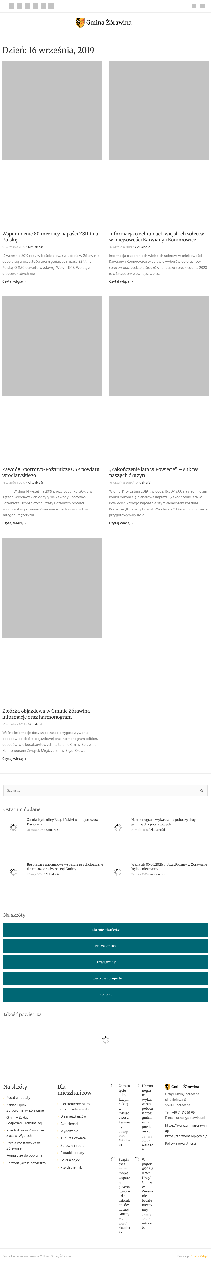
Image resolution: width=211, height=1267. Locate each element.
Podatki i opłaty (18, 1098)
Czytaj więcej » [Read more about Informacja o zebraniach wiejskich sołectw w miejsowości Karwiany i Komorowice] (121, 282)
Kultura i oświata (73, 1138)
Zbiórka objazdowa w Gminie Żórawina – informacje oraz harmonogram (48, 714)
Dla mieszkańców (73, 1116)
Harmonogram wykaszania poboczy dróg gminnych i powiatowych (163, 822)
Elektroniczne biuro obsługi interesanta (75, 1107)
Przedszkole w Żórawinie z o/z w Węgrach (25, 1133)
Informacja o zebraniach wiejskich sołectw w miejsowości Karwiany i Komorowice (156, 237)
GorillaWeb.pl (199, 1256)
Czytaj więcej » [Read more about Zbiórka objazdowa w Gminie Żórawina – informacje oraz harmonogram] (14, 759)
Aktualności (36, 247)
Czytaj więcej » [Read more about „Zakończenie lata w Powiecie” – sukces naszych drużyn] (121, 523)
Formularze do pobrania (24, 1156)
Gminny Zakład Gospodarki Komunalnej (24, 1120)
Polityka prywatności (180, 1144)
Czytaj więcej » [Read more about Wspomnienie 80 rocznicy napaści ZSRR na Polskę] (14, 282)
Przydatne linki (71, 1167)
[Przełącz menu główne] (201, 23)
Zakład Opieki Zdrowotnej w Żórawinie (25, 1108)
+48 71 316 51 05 (183, 1112)
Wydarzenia (69, 1131)
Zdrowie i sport (72, 1146)
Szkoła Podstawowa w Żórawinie (23, 1146)
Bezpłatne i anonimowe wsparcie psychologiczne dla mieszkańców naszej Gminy (65, 866)
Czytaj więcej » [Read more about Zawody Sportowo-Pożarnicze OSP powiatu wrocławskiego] (14, 523)
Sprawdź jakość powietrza (26, 1163)
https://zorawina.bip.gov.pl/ (186, 1136)
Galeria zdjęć (70, 1160)
